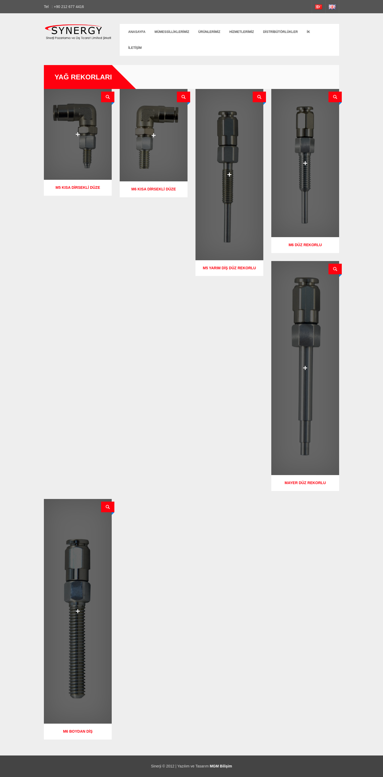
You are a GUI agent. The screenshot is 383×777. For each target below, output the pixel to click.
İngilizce (332, 6)
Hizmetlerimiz (241, 32)
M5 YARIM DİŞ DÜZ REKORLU (229, 268)
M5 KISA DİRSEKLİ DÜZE (78, 187)
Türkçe (318, 6)
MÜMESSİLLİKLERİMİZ (172, 32)
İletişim (135, 48)
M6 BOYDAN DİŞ (78, 731)
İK (308, 32)
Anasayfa (136, 32)
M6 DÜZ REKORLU (305, 245)
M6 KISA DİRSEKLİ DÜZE (153, 189)
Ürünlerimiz (209, 32)
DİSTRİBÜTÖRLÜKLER (280, 32)
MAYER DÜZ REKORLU (305, 483)
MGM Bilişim (221, 766)
